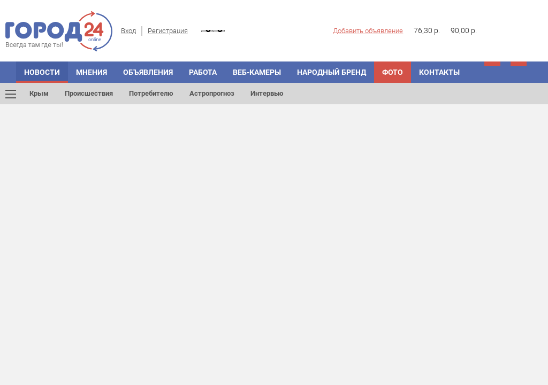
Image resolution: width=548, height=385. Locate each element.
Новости (42, 72)
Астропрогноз (211, 93)
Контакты (439, 72)
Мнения (91, 72)
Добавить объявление (368, 31)
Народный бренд (331, 72)
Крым (39, 93)
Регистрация (168, 31)
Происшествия (89, 93)
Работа (203, 72)
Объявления (148, 72)
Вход (128, 31)
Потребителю (151, 93)
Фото (392, 72)
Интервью (267, 93)
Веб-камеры (257, 72)
